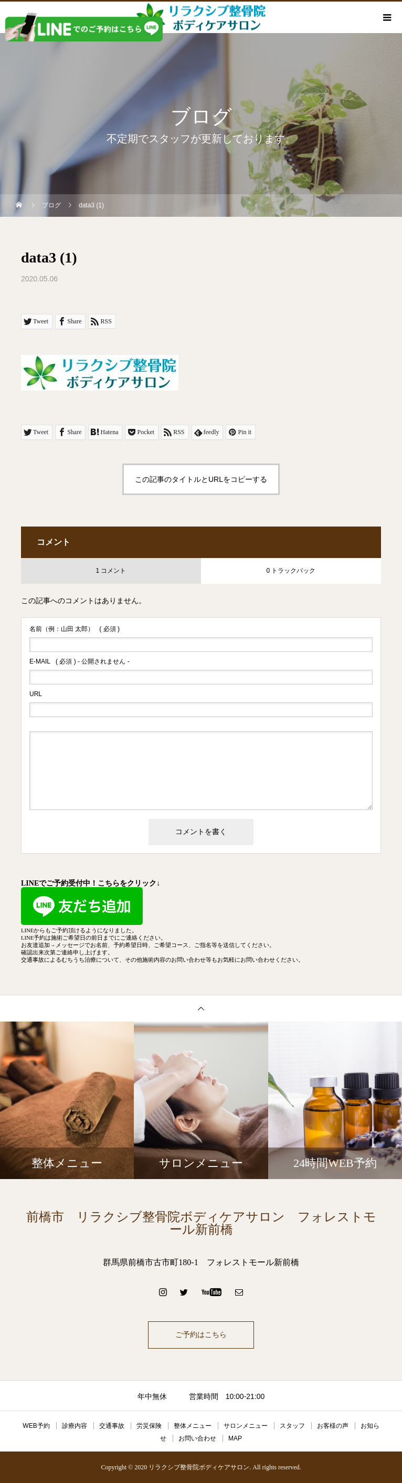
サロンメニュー (246, 1425)
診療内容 (74, 1425)
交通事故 (111, 1425)
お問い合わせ (197, 1438)
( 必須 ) (74, 629)
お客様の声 (332, 1425)
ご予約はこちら (201, 1335)
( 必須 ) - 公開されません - (79, 661)
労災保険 (149, 1425)
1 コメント (111, 570)
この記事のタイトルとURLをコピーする (201, 479)
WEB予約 (36, 1425)
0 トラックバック (290, 570)
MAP (235, 1438)
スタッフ (292, 1425)
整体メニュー (192, 1425)
